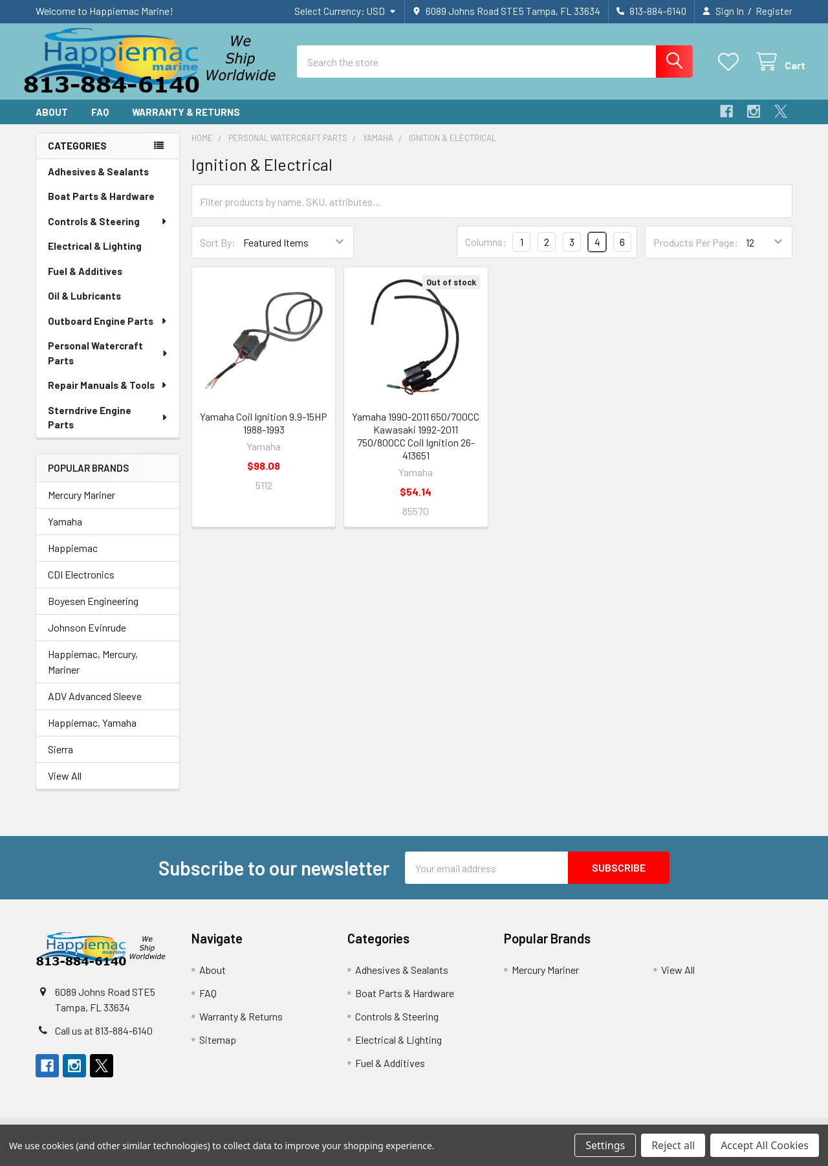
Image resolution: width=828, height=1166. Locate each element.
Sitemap (217, 1050)
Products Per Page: (695, 252)
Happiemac (73, 558)
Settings (605, 1145)
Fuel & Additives (85, 281)
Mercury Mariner (81, 505)
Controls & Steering (108, 231)
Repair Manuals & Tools (108, 395)
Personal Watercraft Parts (108, 362)
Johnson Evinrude (87, 638)
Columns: (486, 251)
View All (65, 786)
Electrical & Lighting (95, 255)
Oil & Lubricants (84, 305)
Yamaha (65, 531)
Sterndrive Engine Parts (108, 427)
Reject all (673, 1145)
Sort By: (217, 252)
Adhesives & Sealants (98, 181)
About (52, 121)
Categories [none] (77, 155)
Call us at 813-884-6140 (104, 1040)
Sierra (60, 759)
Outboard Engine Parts (108, 330)
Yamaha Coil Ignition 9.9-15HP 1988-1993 (263, 432)
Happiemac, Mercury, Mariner (93, 672)
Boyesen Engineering (93, 611)
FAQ (100, 121)
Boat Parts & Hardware (101, 206)
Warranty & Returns (186, 121)
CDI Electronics (81, 584)
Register (774, 11)
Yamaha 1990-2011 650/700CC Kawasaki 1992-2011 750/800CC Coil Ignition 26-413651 (415, 445)
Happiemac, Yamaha (92, 733)
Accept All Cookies (765, 1145)
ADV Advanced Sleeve (95, 706)
